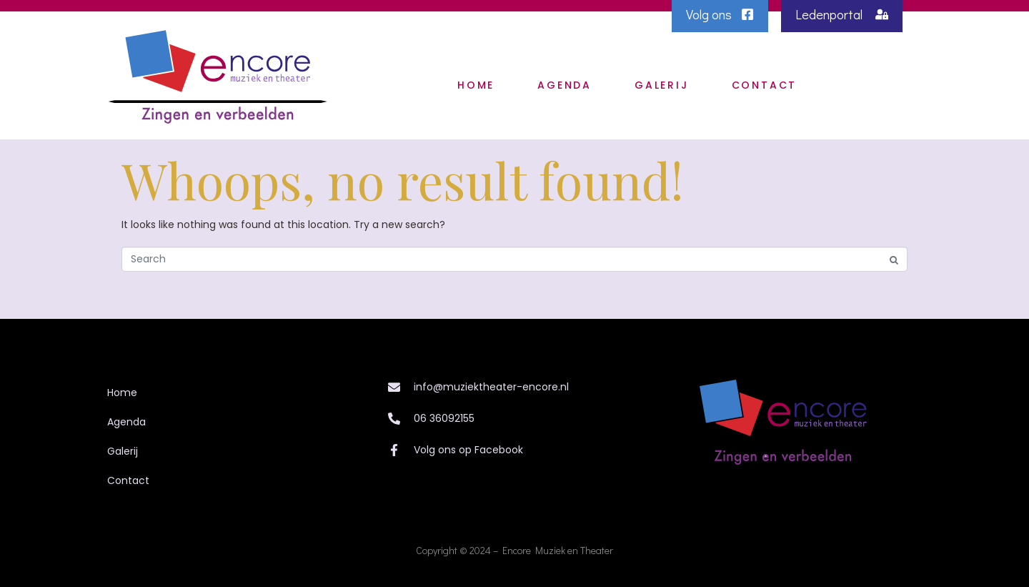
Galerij (662, 85)
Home (475, 85)
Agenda (564, 85)
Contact (764, 85)
